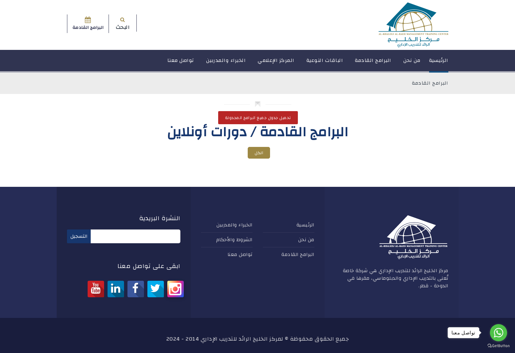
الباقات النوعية (324, 63)
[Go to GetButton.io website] (499, 346)
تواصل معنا (180, 63)
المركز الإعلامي (276, 63)
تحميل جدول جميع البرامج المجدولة (258, 117)
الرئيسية (438, 63)
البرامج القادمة (373, 63)
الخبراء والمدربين (226, 63)
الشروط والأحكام (234, 239)
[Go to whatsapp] (498, 332)
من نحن (412, 63)
